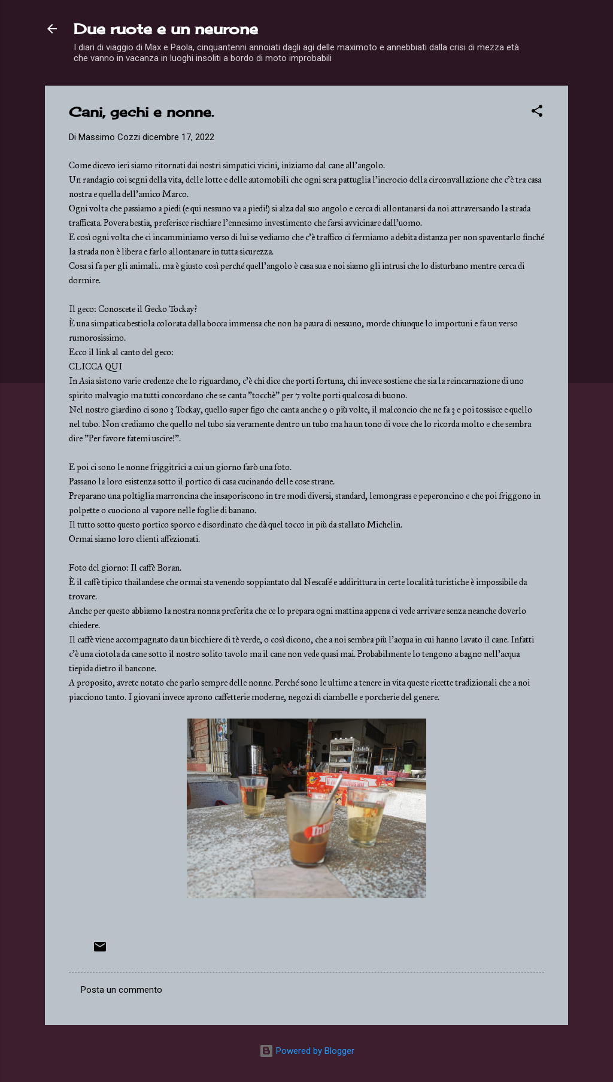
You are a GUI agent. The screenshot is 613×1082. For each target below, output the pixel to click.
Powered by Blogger (306, 1050)
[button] (537, 113)
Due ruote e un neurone (166, 29)
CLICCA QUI (95, 366)
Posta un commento (121, 989)
